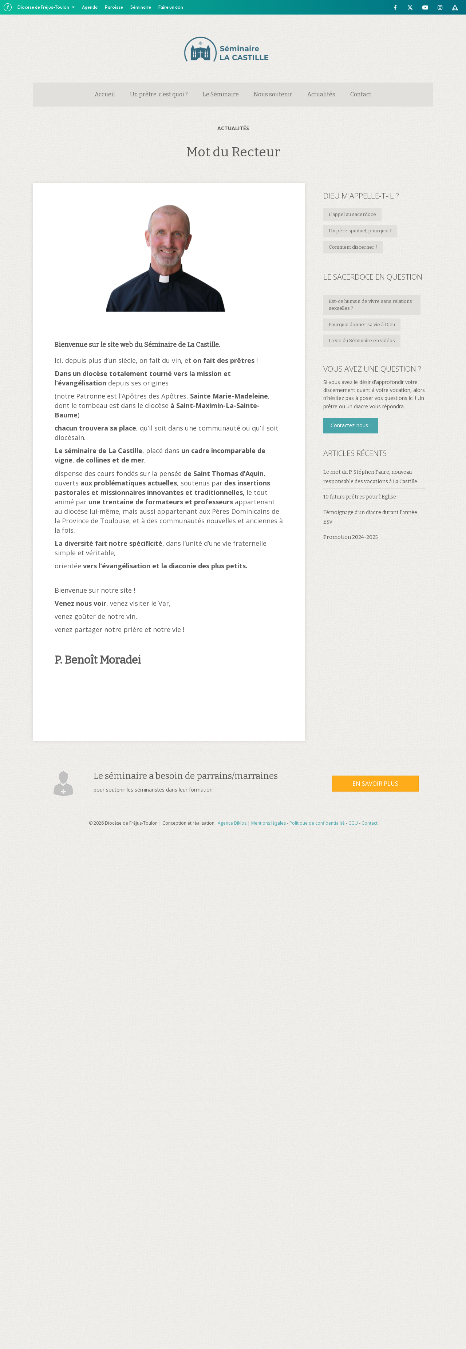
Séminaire (140, 7)
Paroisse (114, 7)
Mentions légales (268, 823)
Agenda (90, 7)
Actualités (321, 94)
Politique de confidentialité (317, 823)
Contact (360, 94)
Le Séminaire (221, 94)
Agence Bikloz (232, 823)
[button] (350, 425)
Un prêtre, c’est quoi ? (159, 94)
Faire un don (170, 7)
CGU (353, 823)
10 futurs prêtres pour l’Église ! (361, 497)
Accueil (105, 94)
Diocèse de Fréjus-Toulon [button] (43, 7)
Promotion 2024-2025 (350, 537)
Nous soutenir (273, 94)
